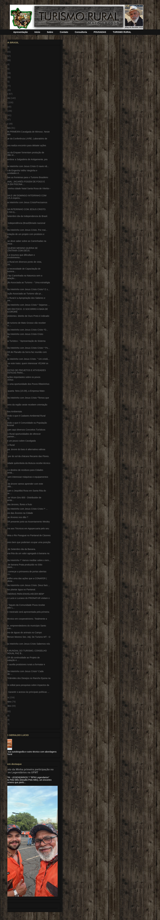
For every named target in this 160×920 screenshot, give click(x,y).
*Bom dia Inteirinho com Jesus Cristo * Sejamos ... (25, 305)
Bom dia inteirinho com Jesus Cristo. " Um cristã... (25, 359)
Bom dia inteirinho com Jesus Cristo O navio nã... (25, 166)
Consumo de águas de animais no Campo (21, 632)
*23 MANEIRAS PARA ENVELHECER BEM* (22, 594)
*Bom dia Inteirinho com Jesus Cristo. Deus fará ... (25, 585)
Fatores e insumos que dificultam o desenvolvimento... (18, 256)
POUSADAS (100, 32)
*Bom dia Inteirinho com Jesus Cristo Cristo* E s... (25, 289)
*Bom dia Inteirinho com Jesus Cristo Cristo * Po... (25, 348)
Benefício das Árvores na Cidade (17, 513)
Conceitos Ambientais (11, 411)
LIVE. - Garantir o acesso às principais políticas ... (25, 692)
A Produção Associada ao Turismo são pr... (22, 293)
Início (37, 32)
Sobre (50, 32)
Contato (64, 32)
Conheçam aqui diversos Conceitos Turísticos (23, 429)
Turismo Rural (8, 445)
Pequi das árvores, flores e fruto (16, 504)
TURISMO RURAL (122, 32)
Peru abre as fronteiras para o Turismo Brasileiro (24, 177)
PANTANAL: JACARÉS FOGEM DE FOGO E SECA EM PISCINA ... (23, 183)
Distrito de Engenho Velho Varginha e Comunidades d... (19, 171)
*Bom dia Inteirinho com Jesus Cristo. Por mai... (24, 230)
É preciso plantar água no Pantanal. (18, 589)
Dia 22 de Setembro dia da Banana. (18, 549)
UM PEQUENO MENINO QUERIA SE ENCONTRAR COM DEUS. (19, 249)
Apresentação (20, 32)
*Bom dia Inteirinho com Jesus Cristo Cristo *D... (24, 329)
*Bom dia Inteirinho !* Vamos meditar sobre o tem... (26, 560)
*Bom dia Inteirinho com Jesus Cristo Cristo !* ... (24, 509)
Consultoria (81, 32)
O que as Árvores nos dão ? (14, 517)
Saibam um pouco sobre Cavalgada (18, 441)
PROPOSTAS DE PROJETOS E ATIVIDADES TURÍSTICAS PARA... (23, 371)
